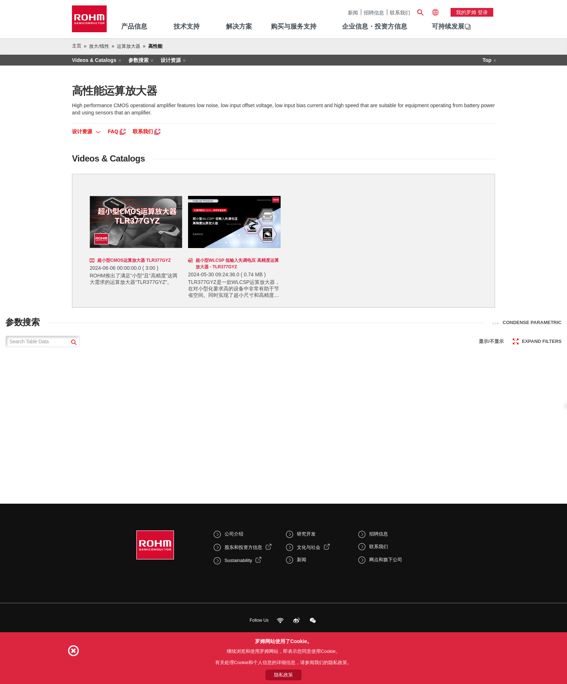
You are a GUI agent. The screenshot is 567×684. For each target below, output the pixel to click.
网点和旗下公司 (385, 559)
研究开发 (306, 534)
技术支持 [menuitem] (187, 26)
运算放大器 (128, 46)
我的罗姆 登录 (472, 12)
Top (486, 60)
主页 (76, 46)
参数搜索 (138, 60)
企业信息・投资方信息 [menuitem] (374, 26)
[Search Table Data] (42, 341)
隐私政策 (283, 674)
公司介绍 (234, 534)
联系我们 (400, 12)
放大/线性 (99, 46)
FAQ (116, 131)
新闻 (353, 12)
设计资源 (171, 60)
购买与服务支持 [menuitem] (293, 26)
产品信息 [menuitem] (134, 26)
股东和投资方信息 (243, 547)
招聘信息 (374, 12)
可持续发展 (448, 26)
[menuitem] (448, 27)
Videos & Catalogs (94, 60)
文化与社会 (308, 547)
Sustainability (238, 560)
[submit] (73, 343)
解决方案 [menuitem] (239, 26)
